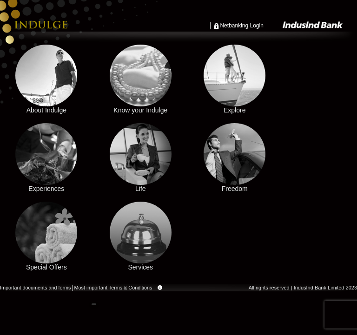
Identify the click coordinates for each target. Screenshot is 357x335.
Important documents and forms (35, 287)
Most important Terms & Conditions (113, 288)
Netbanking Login (241, 25)
